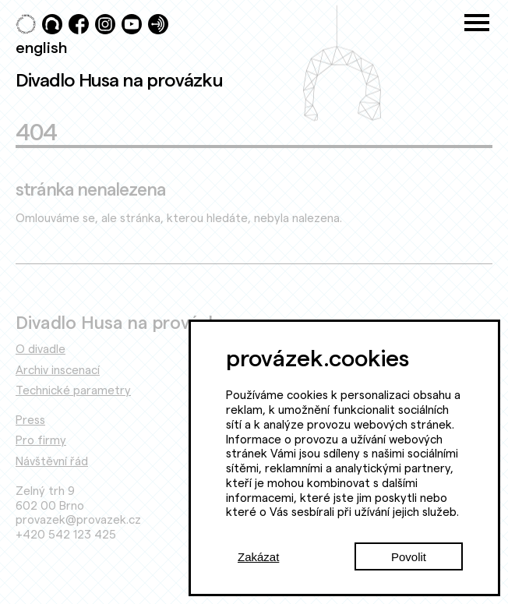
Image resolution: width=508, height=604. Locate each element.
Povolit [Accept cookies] (408, 556)
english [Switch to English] (41, 47)
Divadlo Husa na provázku (119, 79)
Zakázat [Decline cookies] (258, 556)
